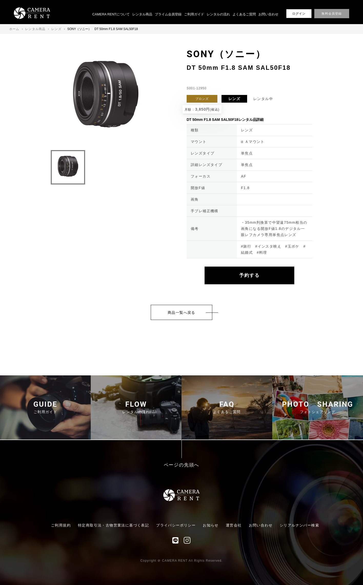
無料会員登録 (331, 13)
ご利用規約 (61, 525)
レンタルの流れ (218, 14)
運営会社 (234, 525)
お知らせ (211, 525)
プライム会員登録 (168, 14)
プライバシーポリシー (176, 525)
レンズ (234, 99)
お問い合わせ (268, 14)
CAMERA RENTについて (111, 14)
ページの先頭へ (181, 465)
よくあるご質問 (244, 14)
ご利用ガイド (194, 14)
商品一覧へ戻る (181, 312)
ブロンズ (202, 99)
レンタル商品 (142, 14)
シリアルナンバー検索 (299, 525)
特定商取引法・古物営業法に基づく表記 (113, 525)
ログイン (299, 13)
